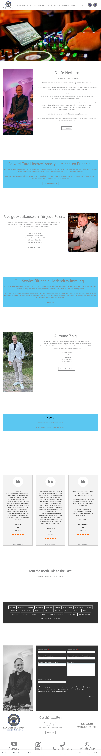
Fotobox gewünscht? (45, 680)
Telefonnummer (72, 650)
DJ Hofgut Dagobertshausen (55, 614)
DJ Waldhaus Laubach (85, 614)
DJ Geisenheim (15, 611)
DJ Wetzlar (30, 607)
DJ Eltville (57, 607)
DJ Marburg (21, 607)
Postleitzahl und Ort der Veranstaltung (78, 656)
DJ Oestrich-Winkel (27, 611)
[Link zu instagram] (89, 4)
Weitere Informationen (84, 752)
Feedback (65, 6)
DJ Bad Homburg (67, 607)
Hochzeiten (31, 6)
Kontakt (81, 6)
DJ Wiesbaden (14, 614)
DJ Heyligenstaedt (46, 618)
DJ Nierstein (38, 611)
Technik (57, 6)
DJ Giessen (57, 618)
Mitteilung (70, 662)
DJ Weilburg (33, 614)
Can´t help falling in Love (50, 183)
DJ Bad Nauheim (79, 607)
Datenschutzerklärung (61, 691)
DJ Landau (42, 614)
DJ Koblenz (49, 607)
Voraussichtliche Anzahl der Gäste (48, 662)
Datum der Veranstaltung (45, 656)
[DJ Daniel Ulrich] (8, 4)
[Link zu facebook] (95, 4)
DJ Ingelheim (58, 611)
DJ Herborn (77, 611)
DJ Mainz (89, 607)
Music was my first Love (34, 247)
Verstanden (95, 753)
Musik (49, 6)
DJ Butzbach (39, 607)
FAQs (73, 6)
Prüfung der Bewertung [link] (18, 544)
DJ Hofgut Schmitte (71, 614)
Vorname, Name (42, 650)
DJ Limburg (24, 614)
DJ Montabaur (48, 611)
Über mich (41, 6)
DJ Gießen (12, 607)
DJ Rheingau (86, 611)
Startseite (21, 6)
